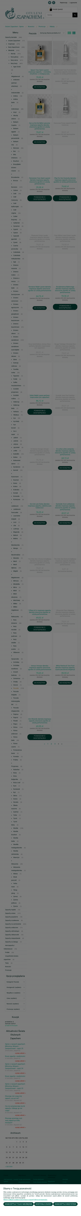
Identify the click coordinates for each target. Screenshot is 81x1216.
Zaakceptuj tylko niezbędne (18, 1204)
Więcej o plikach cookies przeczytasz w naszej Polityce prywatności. (25, 1199)
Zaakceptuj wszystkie (65, 1204)
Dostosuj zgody (43, 1204)
